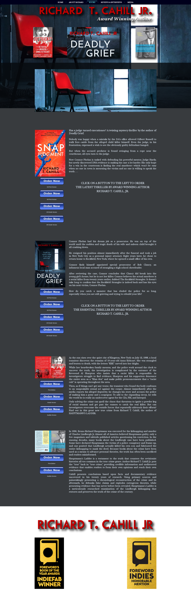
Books (92, 2)
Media (130, 2)
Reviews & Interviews (111, 2)
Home (60, 2)
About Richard (76, 2)
